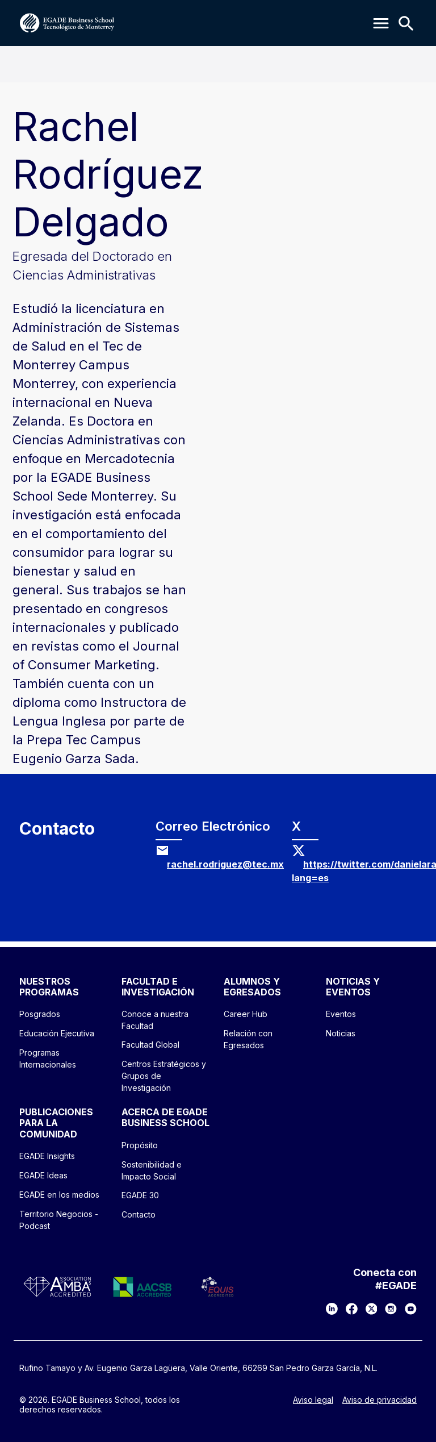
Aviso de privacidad (379, 1400)
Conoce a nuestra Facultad (154, 1020)
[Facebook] (352, 1308)
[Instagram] (391, 1308)
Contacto (138, 1214)
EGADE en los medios (59, 1194)
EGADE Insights (47, 1156)
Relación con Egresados (248, 1039)
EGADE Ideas (43, 1175)
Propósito (139, 1145)
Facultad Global (150, 1044)
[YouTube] (411, 1308)
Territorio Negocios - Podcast (58, 1220)
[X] (372, 1308)
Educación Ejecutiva (56, 1033)
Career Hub (245, 1014)
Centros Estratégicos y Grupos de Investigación (163, 1076)
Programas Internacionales (47, 1058)
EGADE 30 (140, 1195)
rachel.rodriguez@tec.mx (225, 864)
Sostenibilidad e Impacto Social (151, 1170)
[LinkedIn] (332, 1308)
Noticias (340, 1033)
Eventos (341, 1014)
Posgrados (39, 1014)
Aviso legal (313, 1400)
